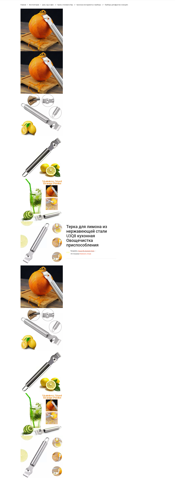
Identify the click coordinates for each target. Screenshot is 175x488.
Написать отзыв (85, 254)
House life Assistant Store (86, 251)
